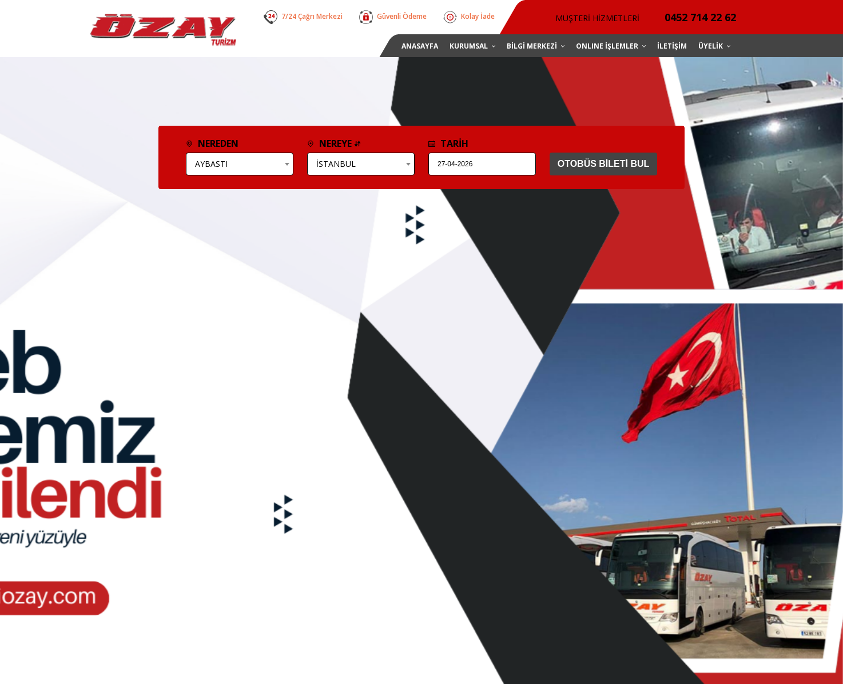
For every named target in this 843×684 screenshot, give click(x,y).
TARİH (448, 143)
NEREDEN (212, 143)
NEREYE (334, 143)
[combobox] (239, 164)
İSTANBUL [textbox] (336, 163)
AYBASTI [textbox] (211, 163)
